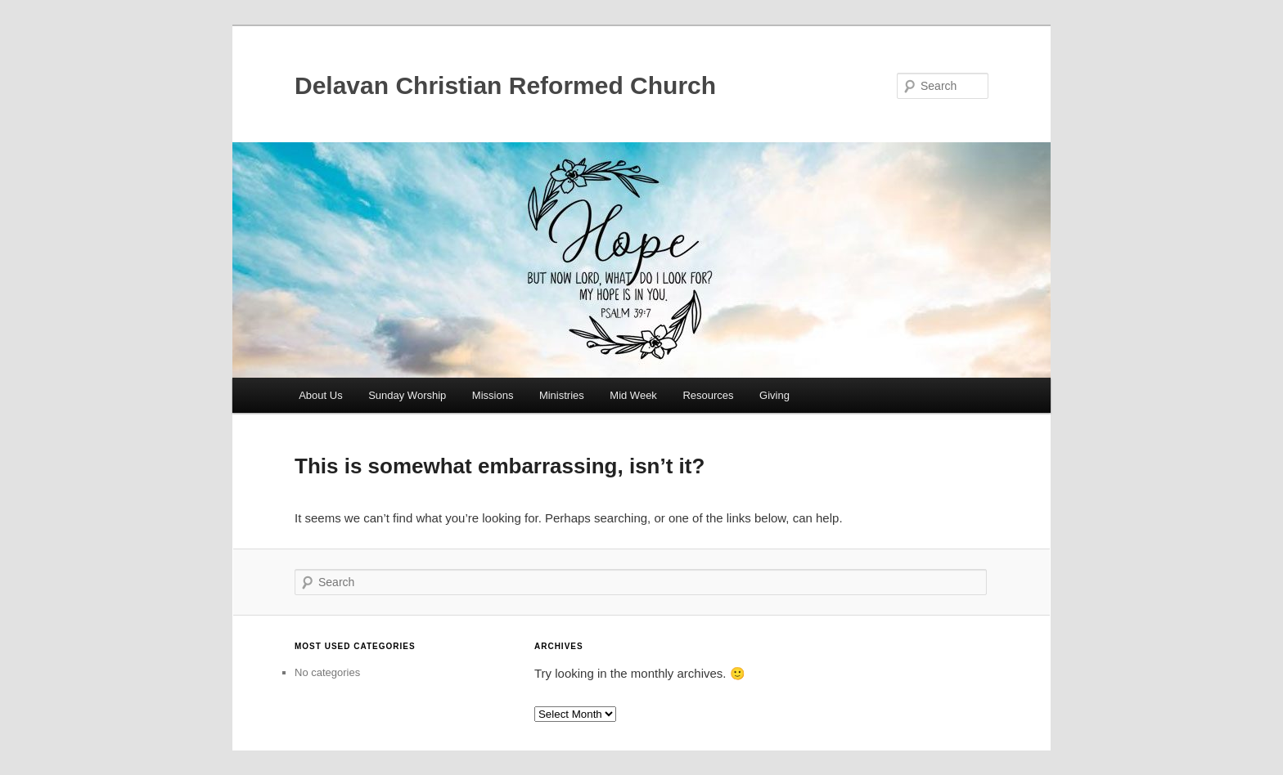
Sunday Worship (407, 395)
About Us (320, 395)
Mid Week (633, 395)
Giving (774, 395)
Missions (493, 395)
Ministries (561, 395)
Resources (707, 395)
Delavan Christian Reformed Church (505, 85)
